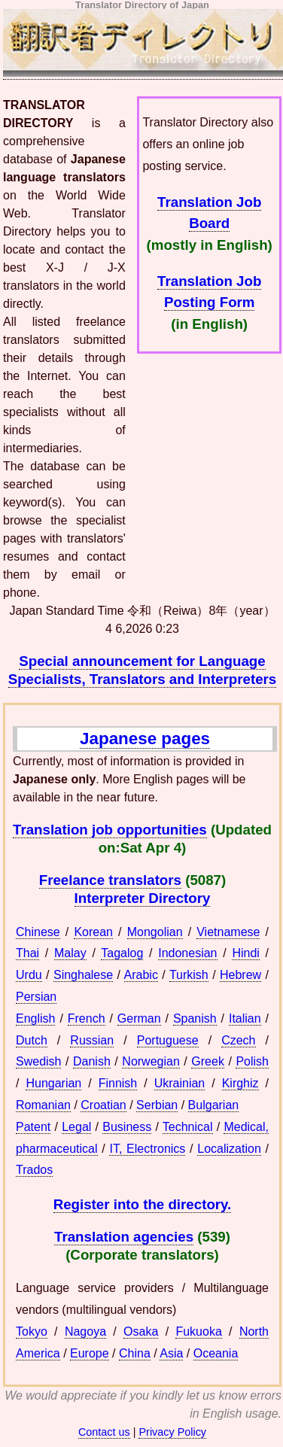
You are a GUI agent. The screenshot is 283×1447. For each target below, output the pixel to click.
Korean (93, 932)
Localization (229, 1148)
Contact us (104, 1432)
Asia (171, 1353)
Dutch (31, 1040)
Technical (188, 1126)
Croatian (103, 1105)
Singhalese (83, 974)
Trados (34, 1169)
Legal (76, 1126)
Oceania (216, 1353)
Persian (36, 996)
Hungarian (53, 1083)
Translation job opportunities (110, 829)
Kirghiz (240, 1083)
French (86, 1018)
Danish (92, 1061)
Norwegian (150, 1061)
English (35, 1018)
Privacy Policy (172, 1432)
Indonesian (187, 953)
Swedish (38, 1061)
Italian (245, 1018)
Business (126, 1126)
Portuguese (168, 1040)
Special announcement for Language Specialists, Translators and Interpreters (142, 670)
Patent (33, 1126)
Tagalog (122, 953)
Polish (252, 1061)
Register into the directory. (142, 1204)
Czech (238, 1040)
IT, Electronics (147, 1148)
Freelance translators (110, 880)
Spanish (195, 1018)
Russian (92, 1040)
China (135, 1353)
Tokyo (31, 1331)
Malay (70, 953)
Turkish (188, 974)
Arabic (141, 974)
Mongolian (155, 932)
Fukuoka (198, 1331)
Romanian (43, 1105)
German (139, 1018)
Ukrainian (179, 1083)
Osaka (140, 1331)
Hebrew (240, 974)
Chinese (38, 932)
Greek (207, 1061)
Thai (27, 953)
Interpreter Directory (143, 898)
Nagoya (85, 1331)
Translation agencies (123, 1237)
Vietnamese (228, 932)
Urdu (29, 974)
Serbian (157, 1105)
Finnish (118, 1083)
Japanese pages (145, 738)
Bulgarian (213, 1105)
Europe (89, 1353)
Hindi (245, 953)
